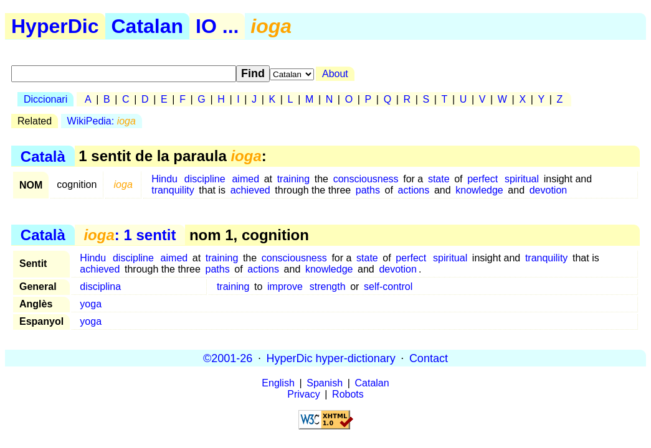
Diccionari (45, 99)
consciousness (366, 179)
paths (368, 190)
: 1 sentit (129, 234)
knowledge (479, 190)
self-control (388, 286)
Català (43, 155)
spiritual (522, 179)
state (439, 179)
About (335, 73)
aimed (245, 179)
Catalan (148, 26)
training (293, 179)
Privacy (303, 394)
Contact (428, 358)
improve (285, 286)
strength (328, 286)
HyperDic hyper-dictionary (331, 358)
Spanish (324, 383)
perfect (482, 179)
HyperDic (55, 26)
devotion (549, 190)
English (278, 383)
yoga (91, 304)
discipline (205, 179)
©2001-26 (227, 358)
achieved (250, 190)
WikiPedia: (101, 121)
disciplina (100, 286)
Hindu (164, 179)
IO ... (217, 26)
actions (414, 190)
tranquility (172, 190)
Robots (348, 394)
